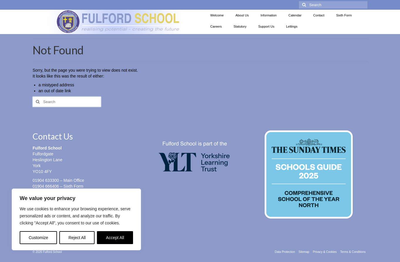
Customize (38, 237)
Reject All (76, 237)
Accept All (115, 237)
